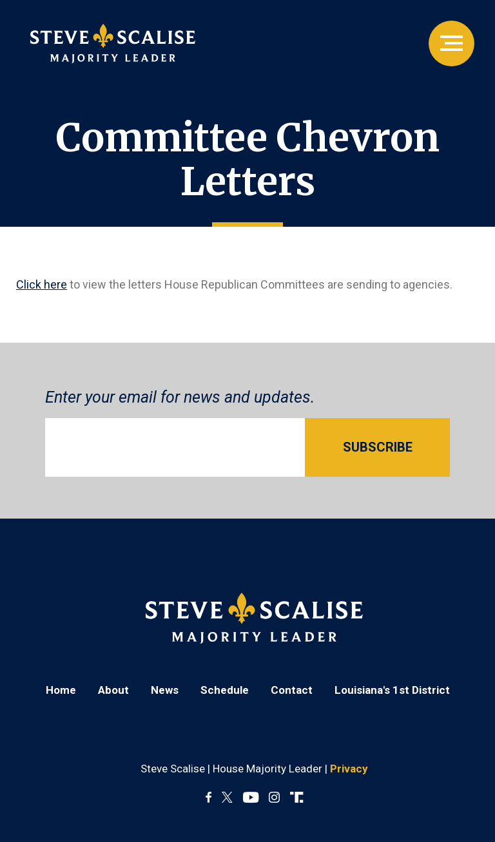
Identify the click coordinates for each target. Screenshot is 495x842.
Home (61, 690)
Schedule (224, 690)
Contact (292, 690)
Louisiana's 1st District (392, 690)
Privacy (349, 768)
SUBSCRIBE (377, 447)
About (113, 690)
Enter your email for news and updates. (180, 397)
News (165, 690)
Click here (41, 284)
